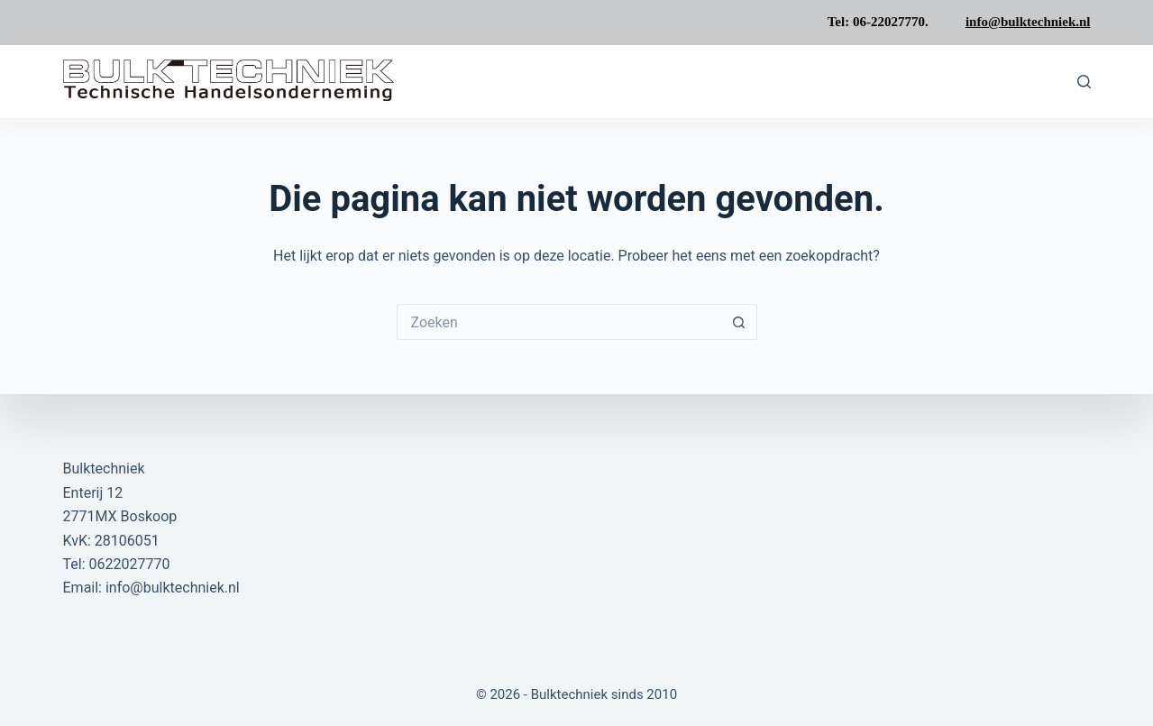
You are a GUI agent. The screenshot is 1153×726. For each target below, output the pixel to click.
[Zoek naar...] (559, 322)
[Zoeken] (1084, 81)
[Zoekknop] (739, 322)
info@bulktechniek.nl (1028, 21)
